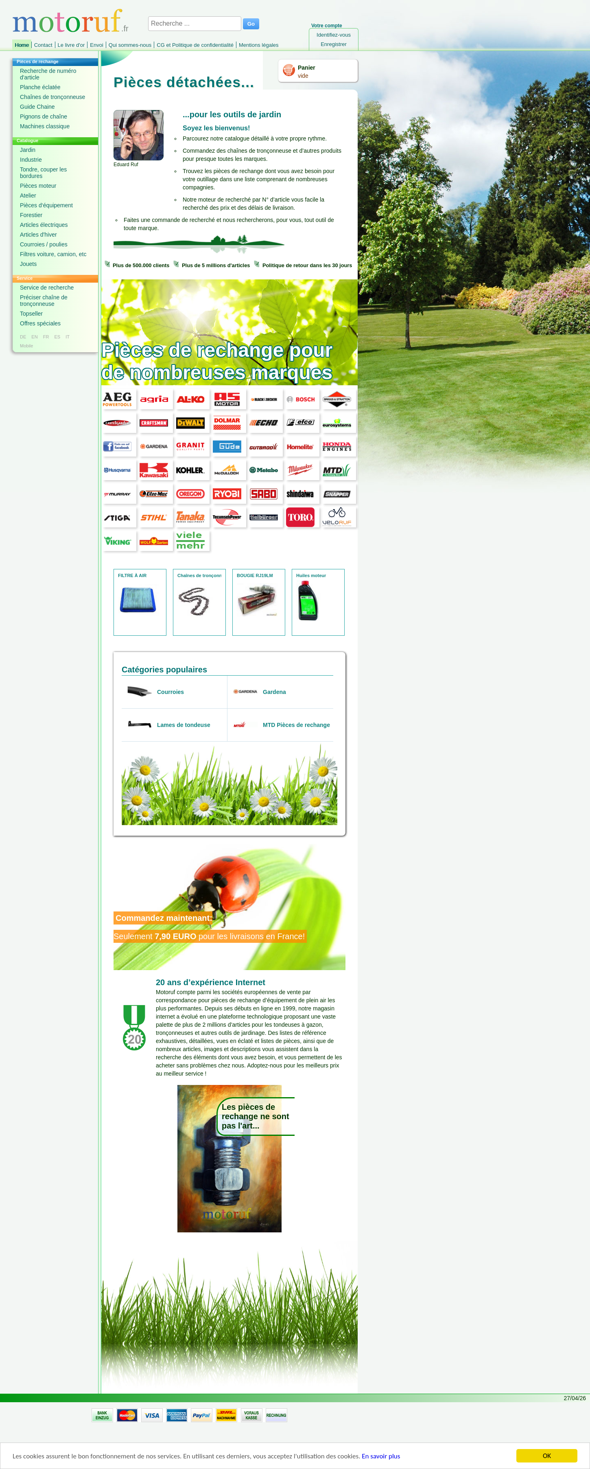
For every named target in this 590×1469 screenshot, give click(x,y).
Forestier (31, 215)
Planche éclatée (40, 87)
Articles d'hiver (38, 234)
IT (68, 336)
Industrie (31, 159)
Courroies (170, 692)
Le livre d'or (71, 45)
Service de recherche (47, 287)
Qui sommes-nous (130, 45)
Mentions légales (259, 45)
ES (57, 336)
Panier (306, 67)
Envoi (96, 45)
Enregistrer (334, 44)
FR (46, 336)
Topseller (31, 313)
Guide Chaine (37, 106)
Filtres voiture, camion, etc (53, 254)
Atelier (28, 195)
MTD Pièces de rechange (296, 725)
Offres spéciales (40, 323)
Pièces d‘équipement (46, 205)
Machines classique (45, 126)
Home (22, 45)
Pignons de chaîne (43, 116)
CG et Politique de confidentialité (195, 45)
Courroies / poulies (44, 244)
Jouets (28, 264)
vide (303, 75)
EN (34, 336)
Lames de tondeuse (183, 725)
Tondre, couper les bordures (43, 172)
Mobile (26, 345)
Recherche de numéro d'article (48, 74)
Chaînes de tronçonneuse (52, 97)
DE (23, 336)
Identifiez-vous (334, 35)
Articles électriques (44, 225)
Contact (43, 45)
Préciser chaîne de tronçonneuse (44, 300)
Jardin (27, 150)
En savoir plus (381, 1457)
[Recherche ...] (194, 23)
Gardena (274, 692)
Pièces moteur (38, 185)
